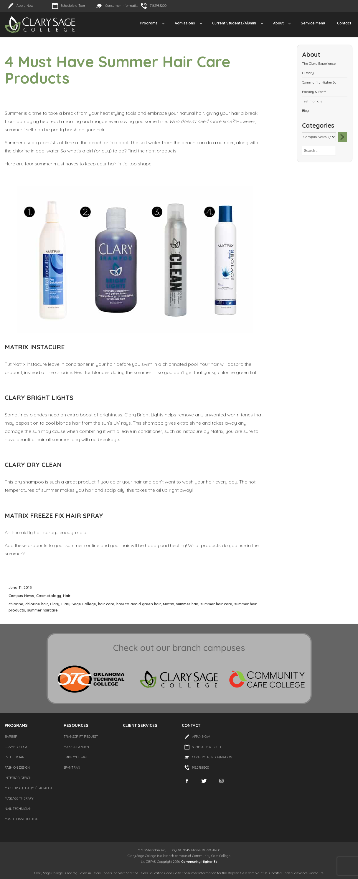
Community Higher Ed (199, 862)
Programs (149, 23)
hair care (106, 603)
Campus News (21, 595)
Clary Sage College (78, 603)
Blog (305, 110)
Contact (344, 23)
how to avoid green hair (138, 603)
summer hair (187, 603)
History (308, 73)
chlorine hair (36, 603)
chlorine (16, 603)
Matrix (168, 603)
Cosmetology (48, 595)
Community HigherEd (319, 82)
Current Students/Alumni (234, 23)
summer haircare (42, 610)
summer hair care (216, 603)
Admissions (185, 23)
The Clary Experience (319, 63)
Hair (66, 595)
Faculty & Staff (314, 91)
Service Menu (313, 23)
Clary (54, 603)
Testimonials (312, 101)
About (278, 23)
